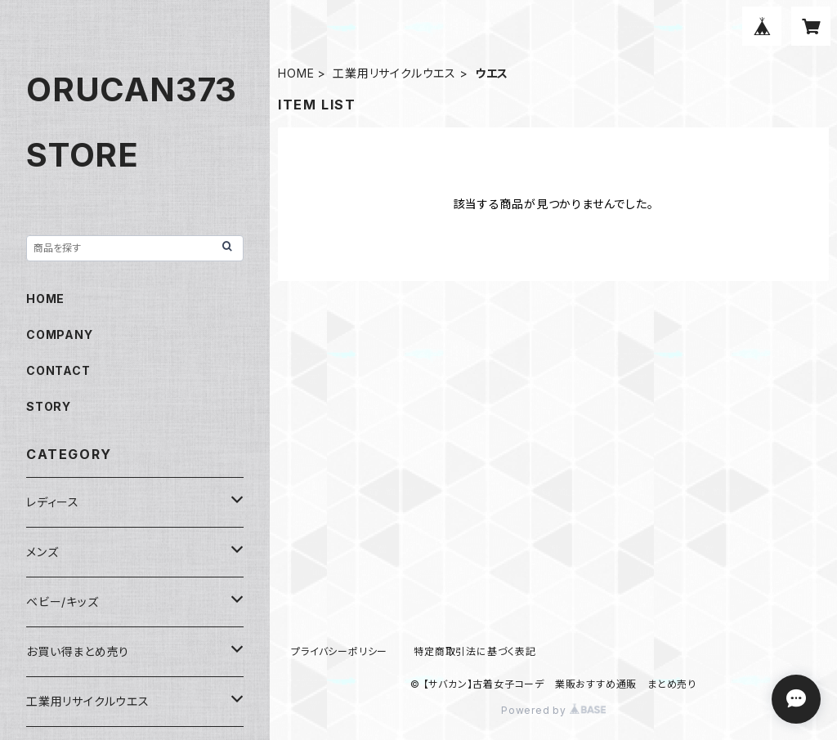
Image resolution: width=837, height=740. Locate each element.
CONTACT (58, 370)
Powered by (553, 710)
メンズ (42, 552)
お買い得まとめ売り (77, 651)
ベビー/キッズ (62, 601)
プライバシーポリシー (339, 651)
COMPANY (59, 334)
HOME (296, 73)
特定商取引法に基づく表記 (475, 651)
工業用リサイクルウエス (394, 73)
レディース (52, 502)
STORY (48, 406)
